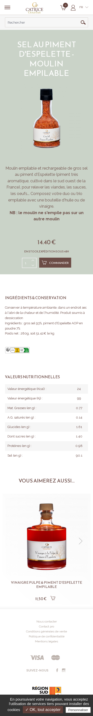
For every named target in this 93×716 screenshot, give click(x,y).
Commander (55, 262)
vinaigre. (46, 206)
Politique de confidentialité (46, 636)
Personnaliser (78, 710)
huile (69, 200)
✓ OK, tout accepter (43, 710)
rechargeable (54, 168)
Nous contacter (46, 621)
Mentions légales (46, 641)
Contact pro (46, 626)
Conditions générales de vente (46, 631)
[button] (81, 541)
